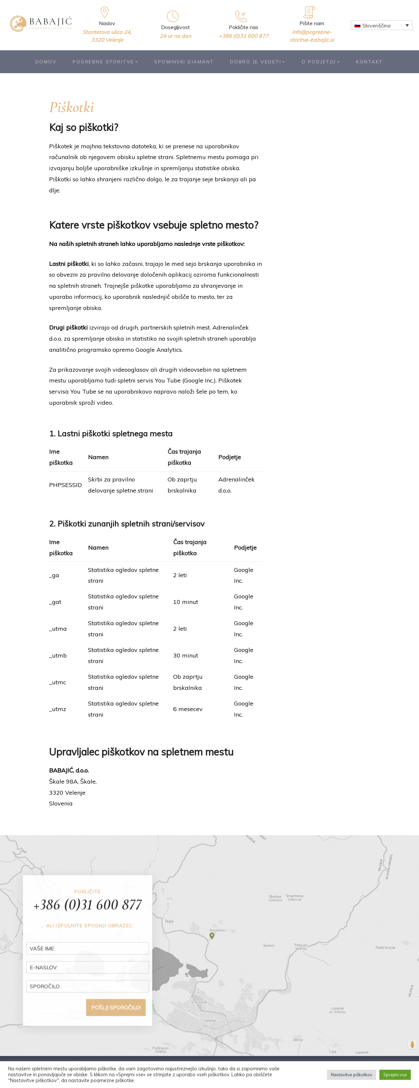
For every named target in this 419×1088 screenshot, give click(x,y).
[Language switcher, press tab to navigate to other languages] (381, 25)
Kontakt (369, 62)
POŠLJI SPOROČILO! (115, 1020)
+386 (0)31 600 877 (243, 36)
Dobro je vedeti (257, 62)
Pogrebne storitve (105, 62)
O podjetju (320, 62)
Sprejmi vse (395, 1074)
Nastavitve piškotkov (351, 1074)
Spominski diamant (184, 62)
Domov (46, 62)
